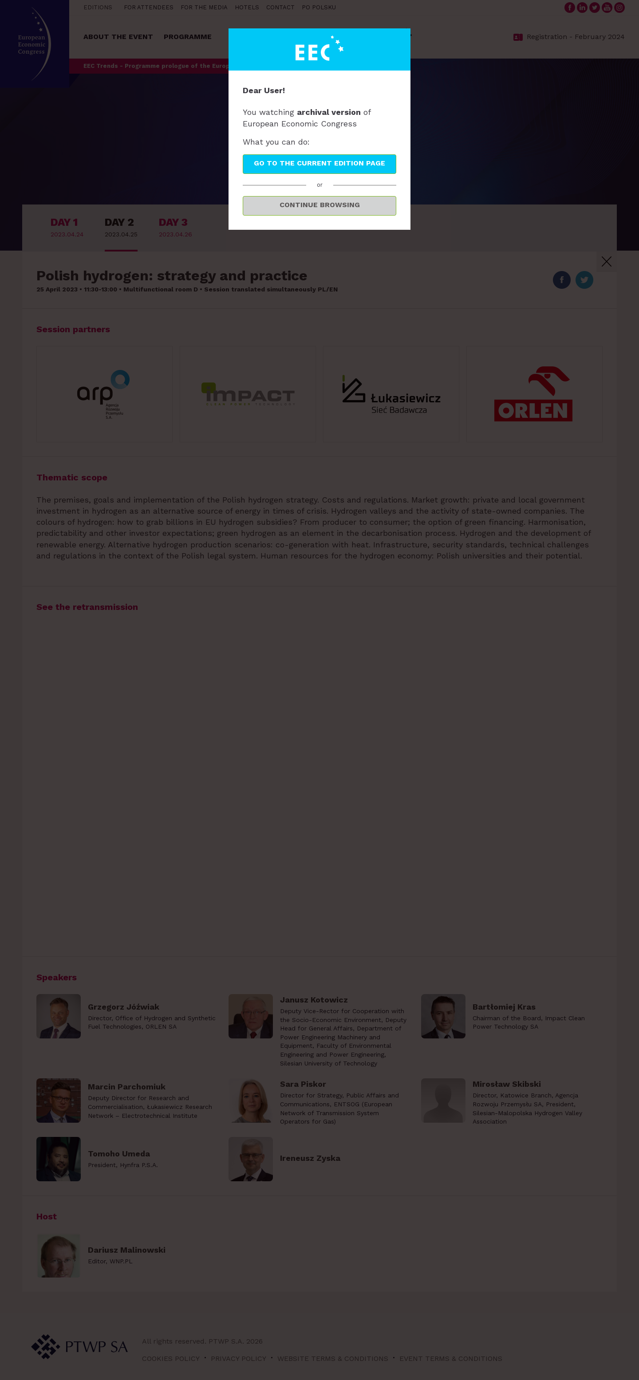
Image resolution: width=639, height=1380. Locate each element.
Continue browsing (320, 205)
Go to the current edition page (319, 163)
